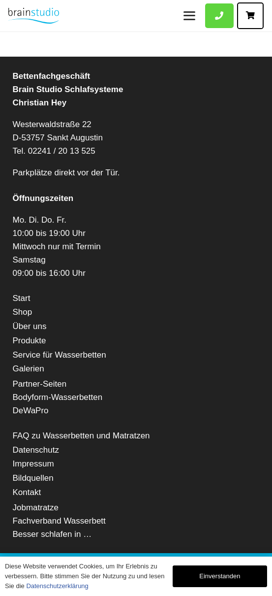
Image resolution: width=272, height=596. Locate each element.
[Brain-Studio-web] (33, 16)
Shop (22, 312)
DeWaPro (31, 410)
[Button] (219, 16)
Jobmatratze (36, 507)
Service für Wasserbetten (59, 355)
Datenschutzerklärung (57, 586)
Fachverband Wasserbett (59, 521)
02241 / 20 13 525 (61, 151)
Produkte (29, 340)
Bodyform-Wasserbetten (58, 397)
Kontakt (27, 492)
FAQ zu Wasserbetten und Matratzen (81, 435)
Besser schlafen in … (52, 534)
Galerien (28, 368)
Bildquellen (33, 478)
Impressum (33, 463)
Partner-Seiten (40, 384)
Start (21, 298)
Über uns (30, 326)
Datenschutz (36, 450)
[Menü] (189, 16)
